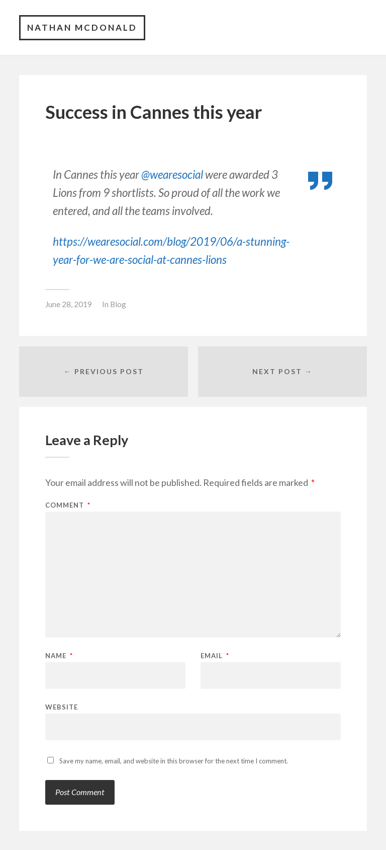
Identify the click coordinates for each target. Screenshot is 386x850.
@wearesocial (172, 174)
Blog (118, 304)
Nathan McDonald (82, 27)
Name (59, 656)
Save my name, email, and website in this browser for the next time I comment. (173, 761)
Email (215, 656)
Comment (67, 505)
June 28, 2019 (68, 304)
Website (61, 707)
